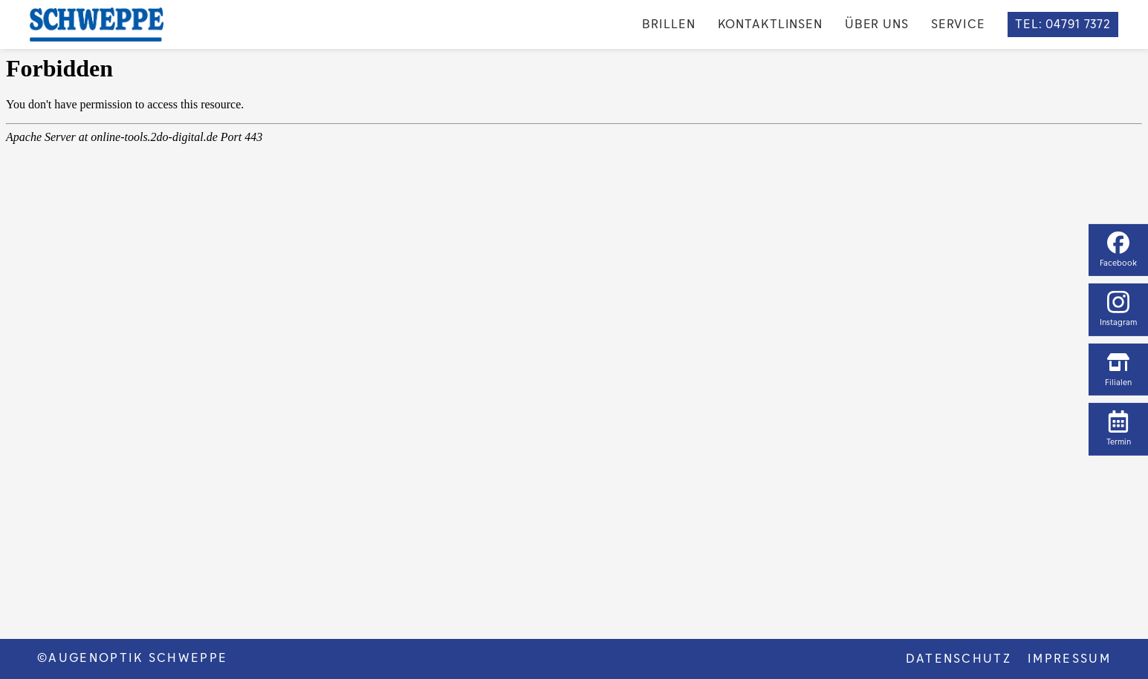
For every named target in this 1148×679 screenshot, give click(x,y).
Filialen (1118, 369)
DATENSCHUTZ (959, 659)
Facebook (1118, 249)
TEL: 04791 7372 (1063, 24)
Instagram (1118, 309)
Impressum (1069, 659)
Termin (1118, 428)
